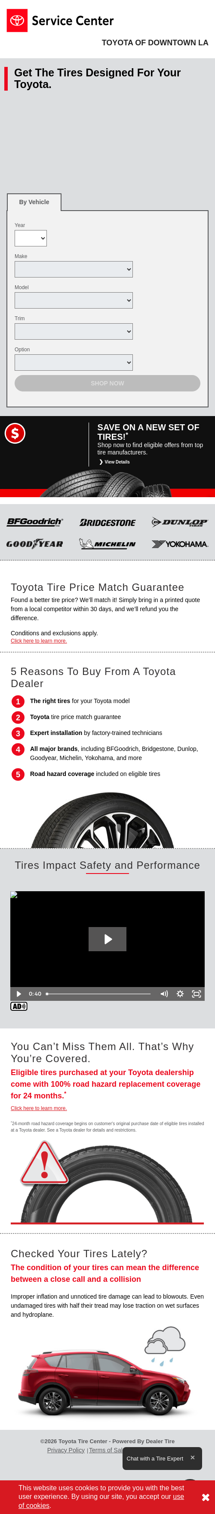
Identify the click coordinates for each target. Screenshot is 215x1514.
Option (22, 350)
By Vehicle (34, 205)
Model (22, 287)
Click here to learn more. (39, 641)
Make (21, 256)
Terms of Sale (107, 1450)
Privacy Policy (66, 1450)
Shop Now (107, 383)
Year (20, 225)
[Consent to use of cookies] (206, 1497)
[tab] (34, 202)
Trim (20, 318)
